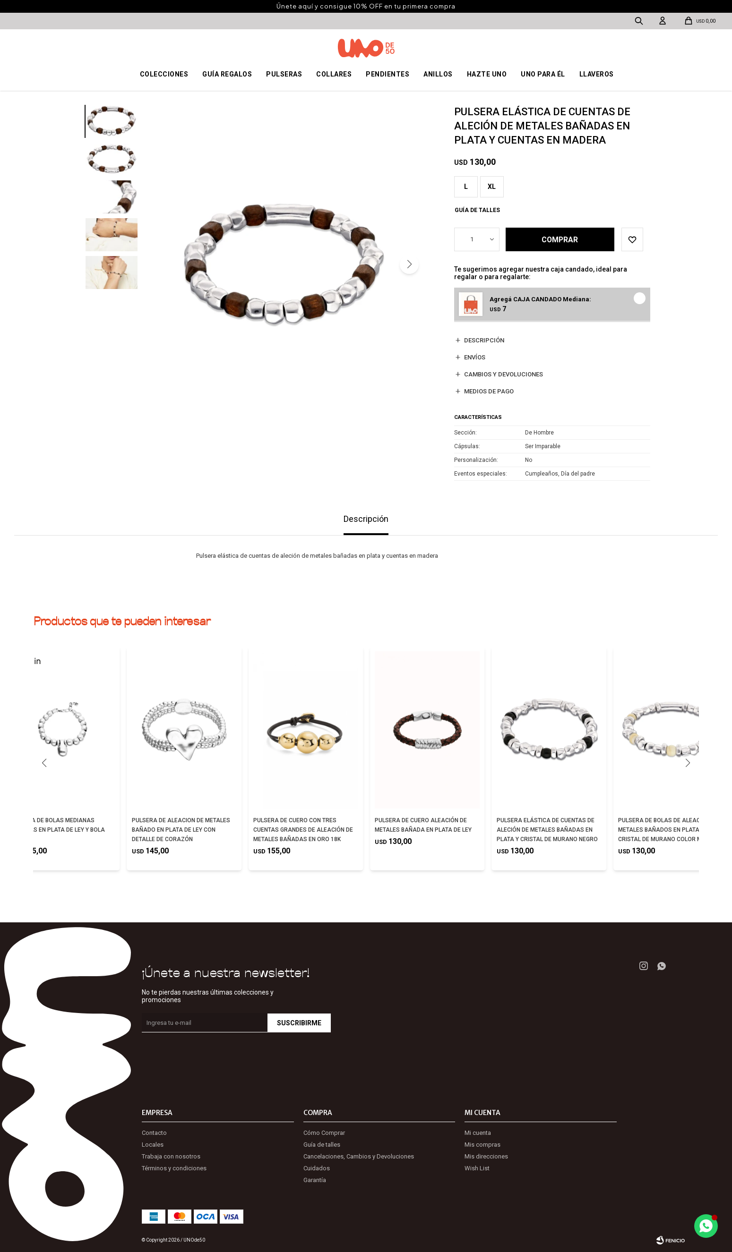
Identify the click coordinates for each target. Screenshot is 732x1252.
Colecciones (164, 74)
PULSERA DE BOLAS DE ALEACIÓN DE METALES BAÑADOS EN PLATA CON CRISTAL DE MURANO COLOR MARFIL (668, 830)
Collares (334, 74)
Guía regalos (227, 74)
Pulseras (284, 74)
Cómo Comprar (324, 1132)
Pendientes (387, 74)
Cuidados (316, 1168)
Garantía (314, 1180)
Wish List (477, 1168)
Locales (153, 1144)
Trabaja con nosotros (171, 1156)
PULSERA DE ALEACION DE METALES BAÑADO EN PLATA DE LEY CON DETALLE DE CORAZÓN (181, 830)
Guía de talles (477, 210)
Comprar (560, 239)
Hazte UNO (487, 74)
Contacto (154, 1132)
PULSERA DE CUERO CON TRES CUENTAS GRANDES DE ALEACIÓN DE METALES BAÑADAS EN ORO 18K (303, 830)
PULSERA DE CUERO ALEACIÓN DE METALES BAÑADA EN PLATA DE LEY (423, 825)
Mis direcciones (486, 1156)
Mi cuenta (478, 1132)
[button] (409, 264)
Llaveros (596, 74)
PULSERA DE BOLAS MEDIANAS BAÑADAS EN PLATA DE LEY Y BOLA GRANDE (57, 830)
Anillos (438, 74)
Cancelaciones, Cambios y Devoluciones (358, 1156)
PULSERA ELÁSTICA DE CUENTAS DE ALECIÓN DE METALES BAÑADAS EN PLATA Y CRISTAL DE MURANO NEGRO (547, 830)
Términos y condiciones (174, 1168)
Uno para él (543, 74)
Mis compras (482, 1144)
